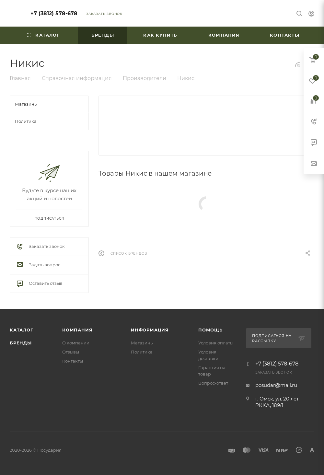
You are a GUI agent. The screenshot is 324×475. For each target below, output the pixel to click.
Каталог (21, 329)
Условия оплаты (215, 342)
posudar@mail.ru (276, 385)
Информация (150, 329)
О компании (75, 342)
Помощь (210, 329)
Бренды (21, 342)
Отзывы (70, 351)
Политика (142, 351)
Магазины (142, 342)
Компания (77, 329)
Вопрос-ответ (213, 383)
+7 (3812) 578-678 (53, 13)
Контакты (72, 361)
